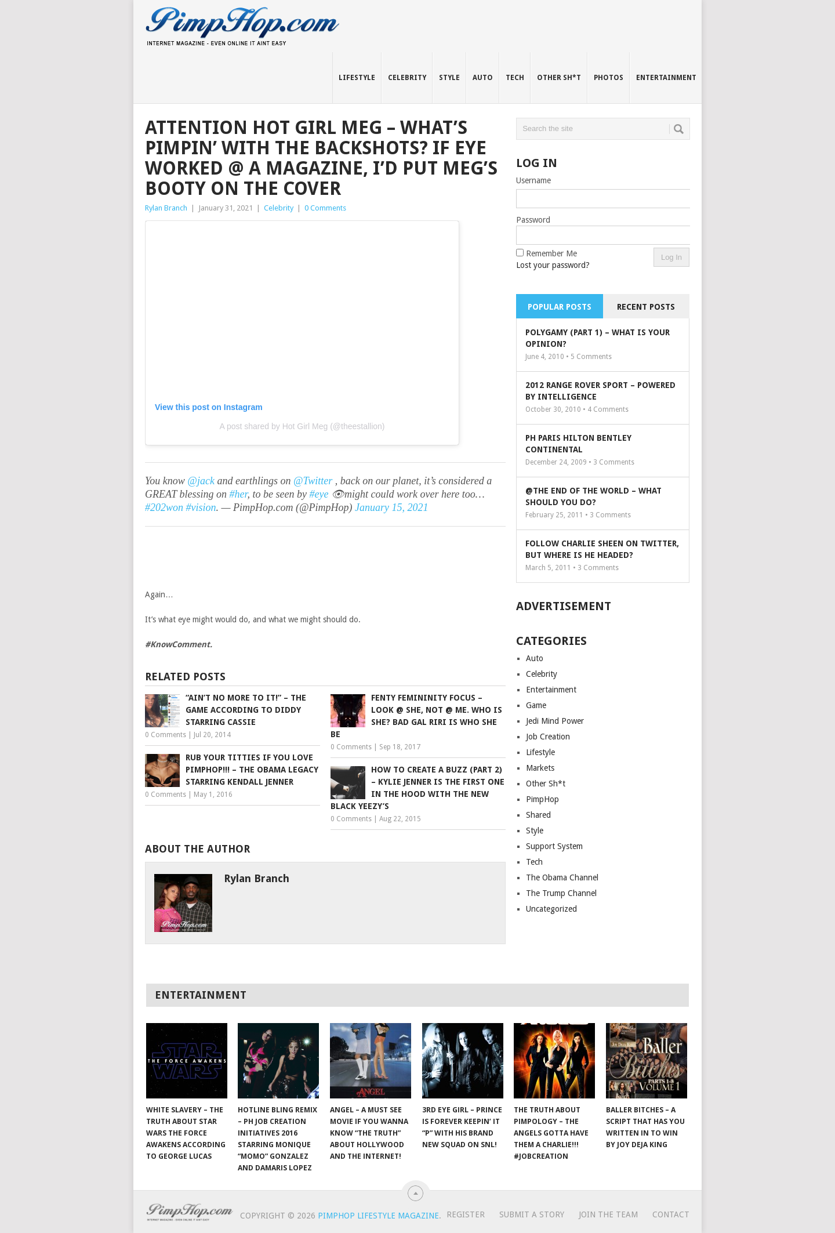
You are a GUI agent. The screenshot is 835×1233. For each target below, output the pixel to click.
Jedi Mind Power (555, 721)
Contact (670, 1214)
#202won (164, 507)
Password (533, 219)
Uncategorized (551, 908)
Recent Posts (646, 306)
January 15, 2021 (391, 507)
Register (465, 1214)
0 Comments (325, 208)
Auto (483, 78)
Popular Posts (559, 306)
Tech (515, 78)
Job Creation (548, 736)
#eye (318, 494)
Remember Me (551, 253)
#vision (201, 507)
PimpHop (542, 799)
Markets (540, 768)
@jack (201, 481)
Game (536, 705)
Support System (554, 846)
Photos (608, 78)
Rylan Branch (166, 208)
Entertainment (666, 78)
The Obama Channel (562, 877)
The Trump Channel (561, 893)
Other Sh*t (559, 78)
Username (533, 180)
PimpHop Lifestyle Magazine (378, 1215)
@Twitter (312, 481)
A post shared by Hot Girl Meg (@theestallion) (301, 426)
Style (449, 78)
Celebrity (407, 78)
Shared (538, 814)
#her (239, 494)
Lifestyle (357, 78)
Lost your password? (553, 265)
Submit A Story (531, 1214)
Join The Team (608, 1214)
